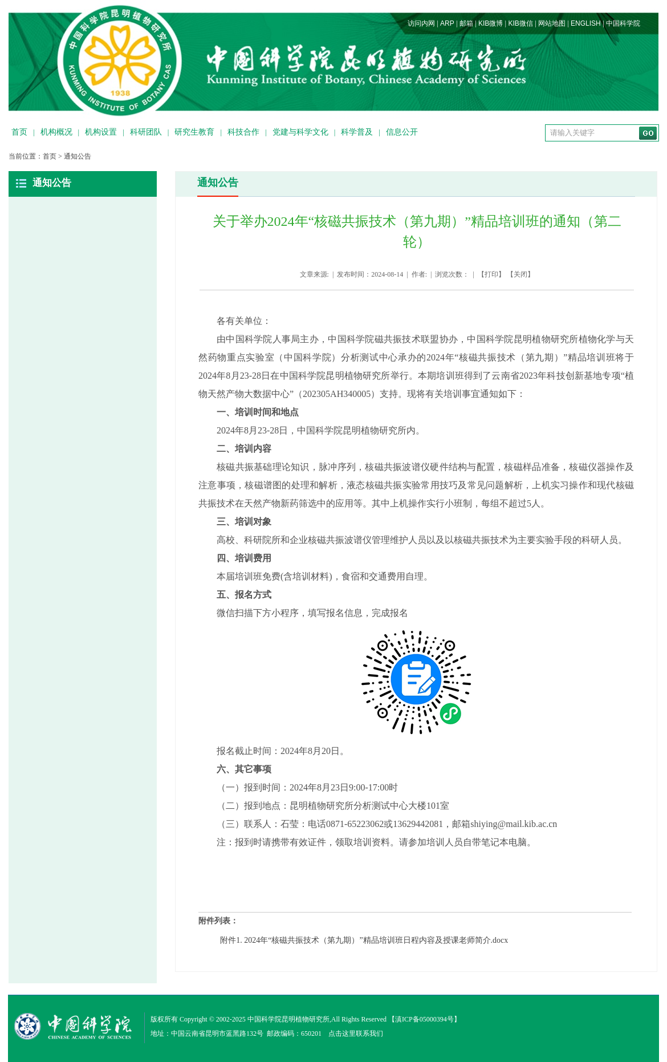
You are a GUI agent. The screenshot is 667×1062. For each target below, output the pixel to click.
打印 (491, 274)
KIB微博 (490, 23)
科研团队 (146, 132)
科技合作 (243, 132)
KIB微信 (520, 23)
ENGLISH (586, 23)
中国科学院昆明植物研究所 (288, 1019)
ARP (447, 23)
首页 (19, 132)
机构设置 (101, 132)
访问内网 (421, 23)
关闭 (520, 274)
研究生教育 (194, 132)
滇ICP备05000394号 (424, 1019)
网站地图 (552, 23)
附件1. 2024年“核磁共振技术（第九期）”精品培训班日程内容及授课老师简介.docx (364, 940)
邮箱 (466, 23)
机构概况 (56, 132)
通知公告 (77, 156)
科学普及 (357, 132)
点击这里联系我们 (355, 1033)
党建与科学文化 (300, 132)
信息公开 (402, 132)
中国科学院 (623, 23)
